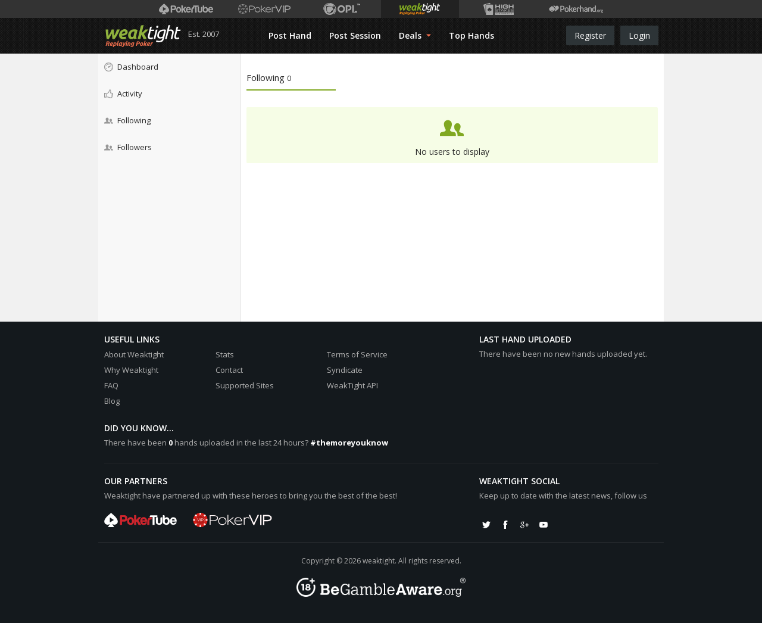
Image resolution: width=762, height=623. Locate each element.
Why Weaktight (131, 370)
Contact (229, 370)
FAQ (111, 385)
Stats (225, 354)
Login (639, 35)
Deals (415, 35)
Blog (112, 400)
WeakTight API (352, 385)
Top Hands (471, 35)
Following (127, 120)
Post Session (355, 35)
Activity (123, 93)
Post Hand (289, 35)
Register (590, 35)
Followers (128, 147)
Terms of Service (357, 354)
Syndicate (345, 370)
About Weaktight (134, 354)
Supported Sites (245, 385)
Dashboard (131, 66)
